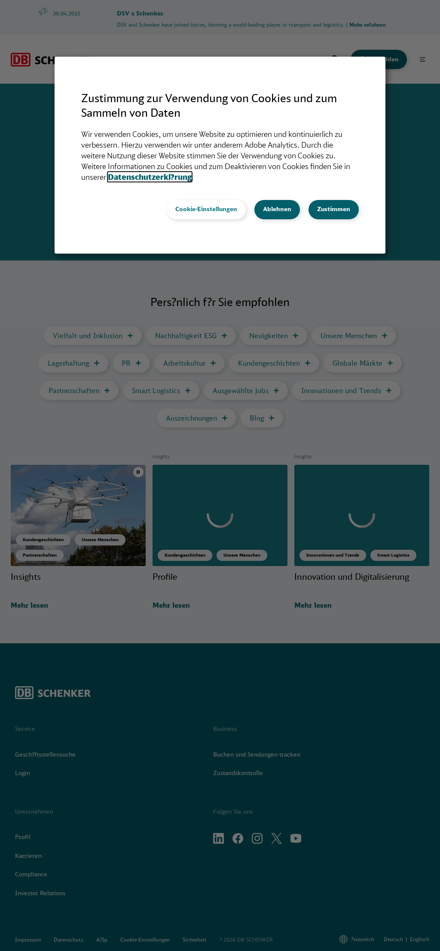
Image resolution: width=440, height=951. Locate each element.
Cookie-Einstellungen (206, 209)
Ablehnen (277, 209)
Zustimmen (333, 209)
